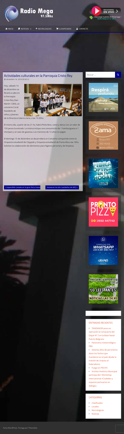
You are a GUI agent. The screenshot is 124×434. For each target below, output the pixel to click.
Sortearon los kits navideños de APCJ (61, 187)
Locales (95, 406)
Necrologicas (98, 410)
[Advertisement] (62, 51)
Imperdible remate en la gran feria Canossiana (25, 187)
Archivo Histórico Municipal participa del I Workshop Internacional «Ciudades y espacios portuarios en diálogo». (103, 378)
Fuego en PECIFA (100, 367)
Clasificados (97, 403)
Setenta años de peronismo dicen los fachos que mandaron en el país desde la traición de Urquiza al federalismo (103, 357)
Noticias (95, 413)
